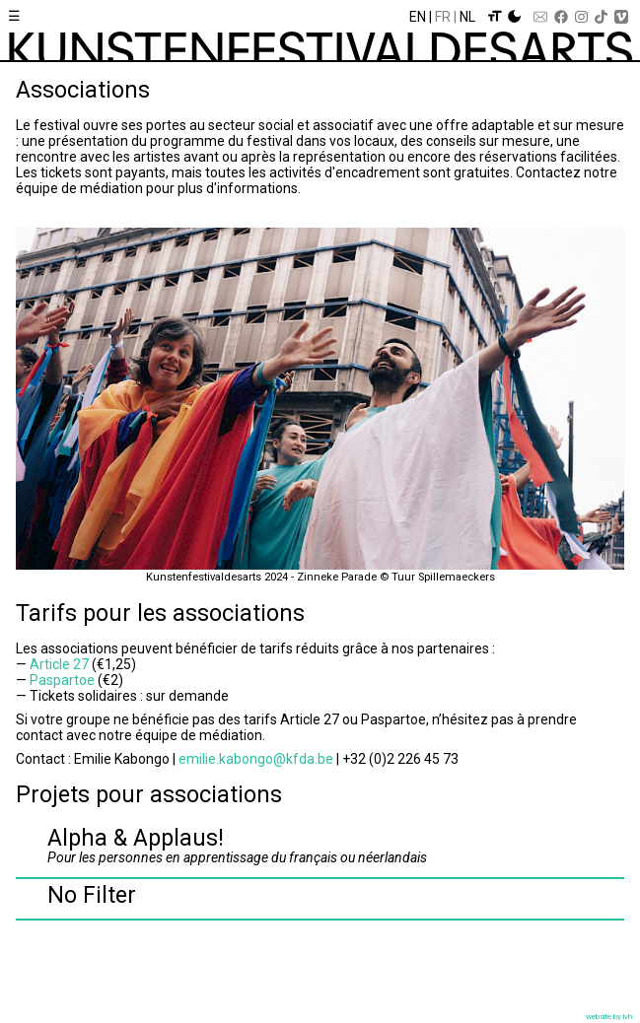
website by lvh (609, 1016)
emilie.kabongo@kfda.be (255, 759)
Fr (443, 17)
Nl (467, 17)
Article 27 (59, 664)
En (417, 17)
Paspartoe (62, 680)
